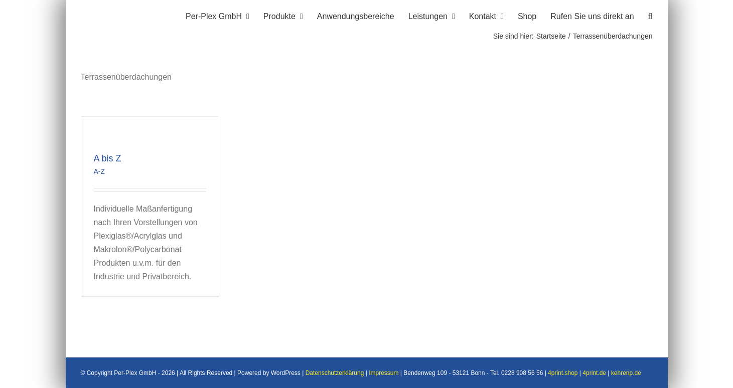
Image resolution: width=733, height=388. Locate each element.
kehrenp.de (626, 372)
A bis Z (107, 158)
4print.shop (562, 372)
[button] (650, 15)
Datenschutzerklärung (335, 372)
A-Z (99, 171)
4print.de (594, 372)
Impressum (383, 372)
